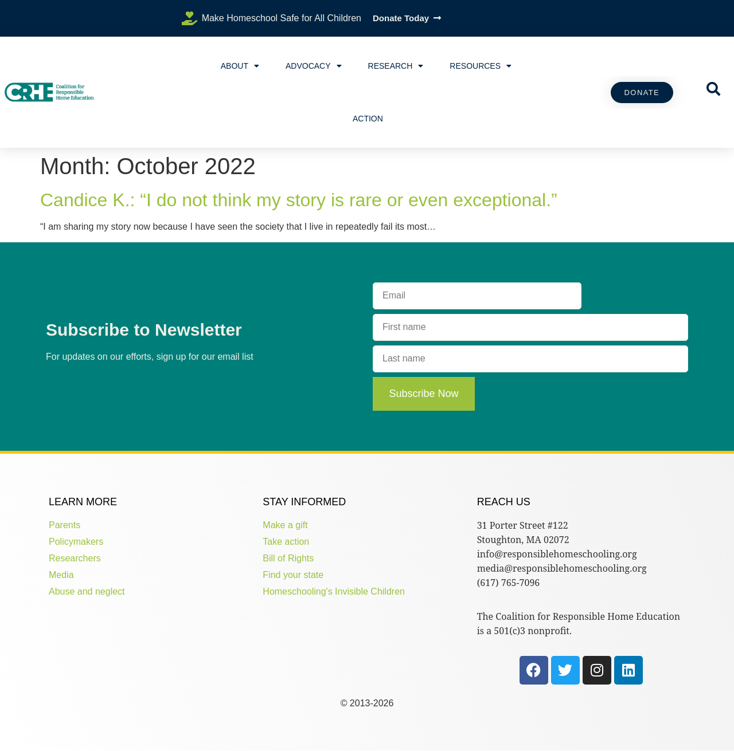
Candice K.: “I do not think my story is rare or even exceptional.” (298, 200)
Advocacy (314, 66)
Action (368, 118)
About (240, 66)
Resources (481, 66)
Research (396, 66)
